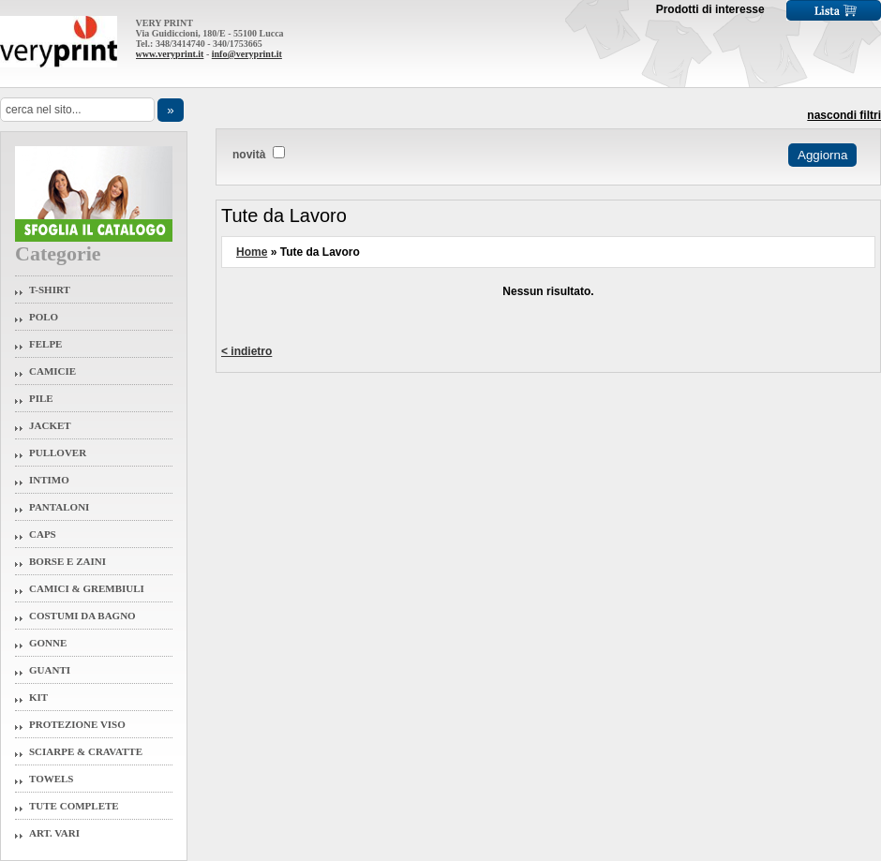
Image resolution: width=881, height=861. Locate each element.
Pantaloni (59, 506)
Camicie (52, 371)
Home (251, 252)
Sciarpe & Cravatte (85, 751)
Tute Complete (74, 805)
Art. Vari (54, 833)
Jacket (50, 425)
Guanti (49, 669)
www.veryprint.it (170, 54)
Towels (51, 778)
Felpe (45, 343)
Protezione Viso (77, 724)
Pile (41, 398)
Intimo (49, 479)
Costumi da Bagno (82, 615)
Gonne (48, 642)
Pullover (57, 452)
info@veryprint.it (247, 54)
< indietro (246, 351)
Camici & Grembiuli (86, 588)
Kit (38, 697)
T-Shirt (49, 289)
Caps (42, 534)
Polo (43, 316)
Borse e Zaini (67, 561)
